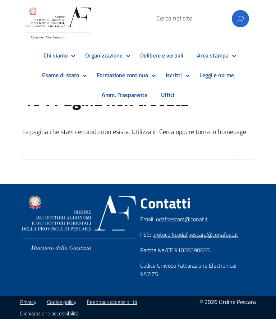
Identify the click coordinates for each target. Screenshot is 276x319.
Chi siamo (55, 55)
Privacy (28, 302)
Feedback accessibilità (112, 302)
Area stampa (213, 55)
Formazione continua (122, 75)
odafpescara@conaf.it (182, 219)
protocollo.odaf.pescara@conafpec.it (195, 234)
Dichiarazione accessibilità (49, 313)
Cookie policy (61, 302)
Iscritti (174, 75)
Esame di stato (60, 75)
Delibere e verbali (161, 55)
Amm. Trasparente (124, 95)
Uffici (167, 95)
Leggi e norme (216, 75)
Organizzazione (104, 55)
